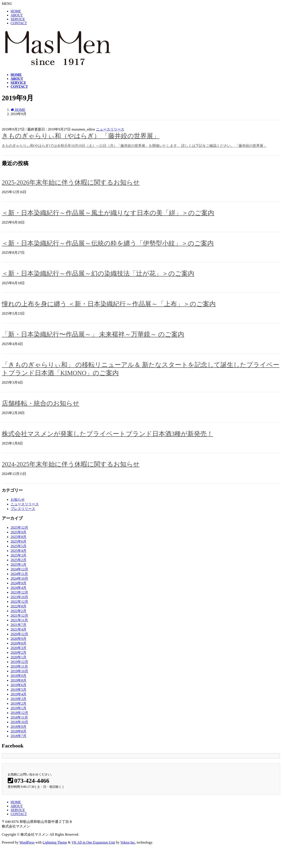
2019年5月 (18, 689)
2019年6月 (18, 685)
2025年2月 (18, 560)
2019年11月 (19, 666)
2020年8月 (18, 643)
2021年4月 (18, 629)
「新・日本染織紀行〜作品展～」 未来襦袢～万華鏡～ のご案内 (93, 334)
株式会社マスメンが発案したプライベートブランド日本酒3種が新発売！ (107, 433)
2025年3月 (18, 555)
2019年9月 (18, 676)
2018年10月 (19, 722)
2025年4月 (18, 551)
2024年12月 (19, 569)
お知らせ (18, 499)
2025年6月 (18, 541)
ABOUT (17, 15)
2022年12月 (19, 601)
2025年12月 (19, 527)
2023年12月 (19, 592)
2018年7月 (18, 736)
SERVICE (18, 19)
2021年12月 (19, 615)
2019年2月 (18, 703)
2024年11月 (19, 574)
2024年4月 (18, 588)
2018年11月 (19, 717)
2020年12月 (19, 634)
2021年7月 (18, 625)
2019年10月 (19, 671)
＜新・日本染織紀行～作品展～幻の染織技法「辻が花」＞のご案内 (98, 273)
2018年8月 (18, 731)
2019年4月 (18, 694)
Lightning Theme (55, 842)
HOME (16, 11)
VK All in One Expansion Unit (93, 842)
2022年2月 (18, 611)
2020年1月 (18, 657)
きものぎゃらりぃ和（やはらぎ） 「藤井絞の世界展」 (81, 135)
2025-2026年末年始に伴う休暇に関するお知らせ (71, 182)
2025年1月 (18, 564)
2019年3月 (18, 699)
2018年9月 (18, 726)
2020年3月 (18, 648)
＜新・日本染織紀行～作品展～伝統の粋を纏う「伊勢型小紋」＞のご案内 (108, 243)
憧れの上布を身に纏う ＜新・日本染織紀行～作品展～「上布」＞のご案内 (109, 303)
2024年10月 (19, 578)
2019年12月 (19, 662)
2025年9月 (18, 532)
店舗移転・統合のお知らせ (40, 403)
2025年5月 (18, 546)
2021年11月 (19, 620)
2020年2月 (18, 652)
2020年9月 (18, 639)
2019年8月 (18, 680)
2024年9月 (18, 583)
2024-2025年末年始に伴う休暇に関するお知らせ (71, 464)
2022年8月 (18, 606)
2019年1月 (18, 708)
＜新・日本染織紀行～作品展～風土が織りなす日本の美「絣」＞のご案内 (108, 212)
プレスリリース (23, 509)
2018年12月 (19, 713)
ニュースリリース (110, 129)
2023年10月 (19, 597)
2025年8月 (18, 537)
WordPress (27, 842)
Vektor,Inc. (128, 842)
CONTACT (19, 23)
